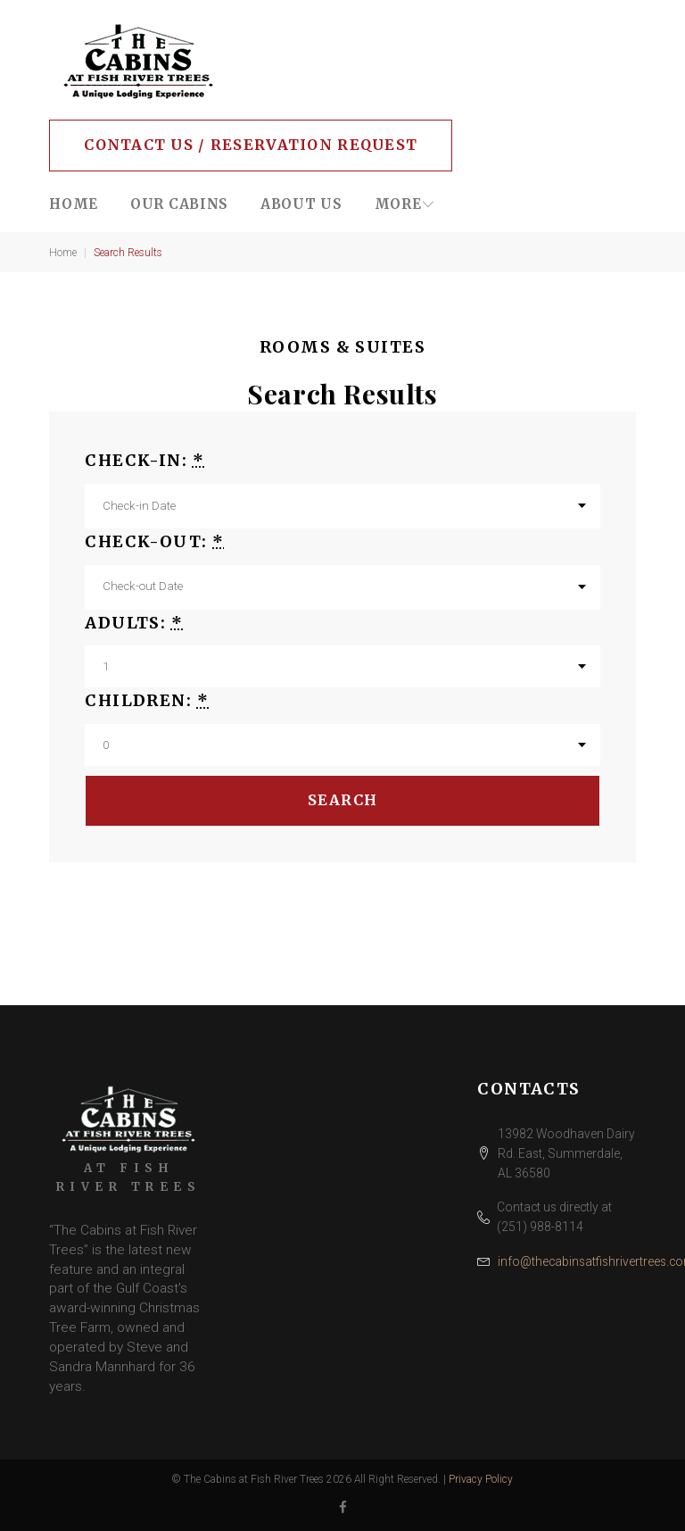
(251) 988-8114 (540, 1226)
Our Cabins (179, 204)
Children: (147, 700)
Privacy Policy (481, 1479)
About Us (301, 204)
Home (73, 204)
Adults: (134, 622)
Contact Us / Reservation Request (250, 145)
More (398, 204)
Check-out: (154, 541)
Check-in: (144, 460)
